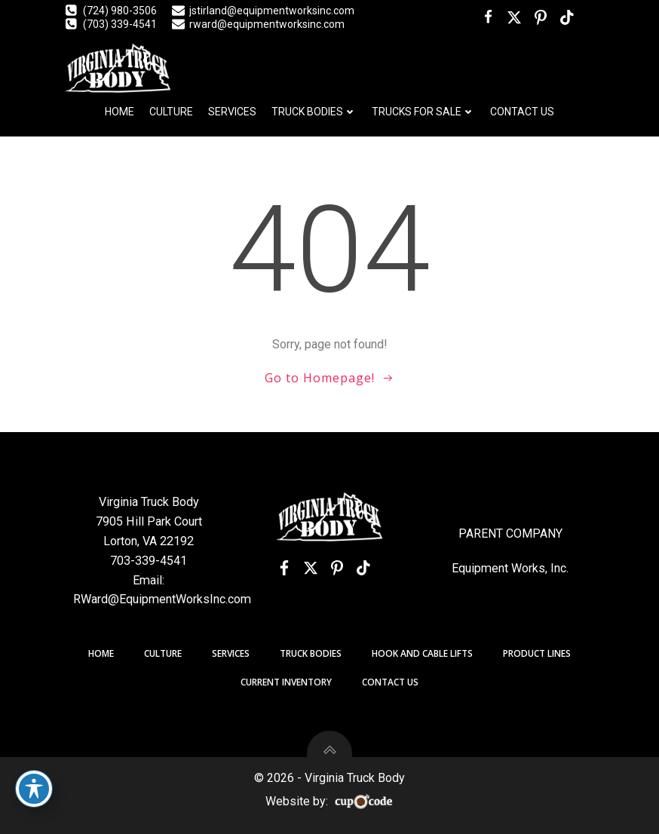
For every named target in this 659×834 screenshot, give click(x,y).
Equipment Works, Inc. (510, 568)
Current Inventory (286, 682)
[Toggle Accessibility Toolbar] (34, 789)
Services (232, 112)
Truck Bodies (314, 112)
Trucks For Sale (423, 112)
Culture (171, 112)
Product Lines (537, 653)
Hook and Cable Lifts (422, 653)
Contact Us (522, 112)
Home (119, 112)
